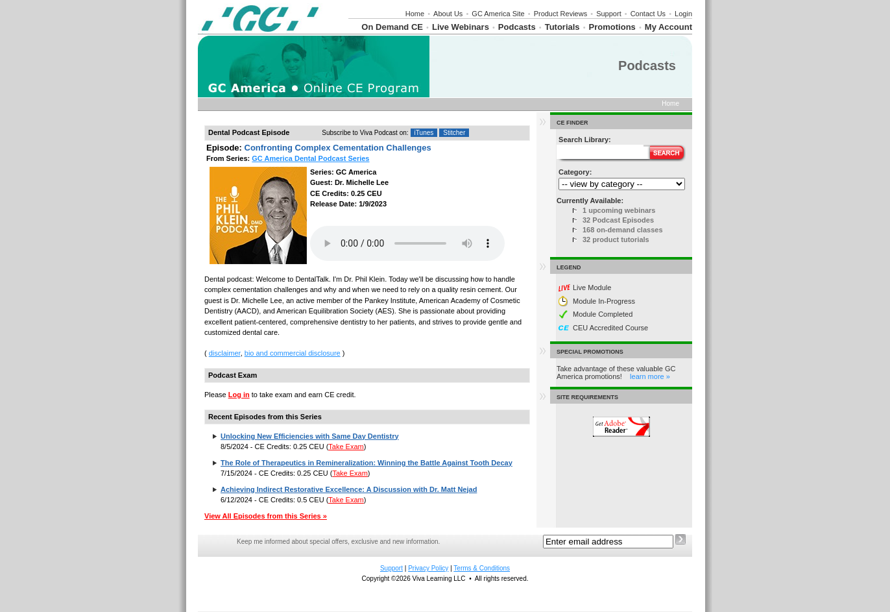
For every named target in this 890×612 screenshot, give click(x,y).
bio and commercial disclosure (293, 353)
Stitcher (454, 132)
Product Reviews (561, 14)
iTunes (424, 132)
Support (608, 14)
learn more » (650, 376)
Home (414, 14)
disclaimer (225, 353)
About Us (448, 14)
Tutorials (562, 27)
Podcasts (517, 27)
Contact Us (648, 14)
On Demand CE (392, 27)
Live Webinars (460, 27)
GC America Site (498, 14)
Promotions (612, 27)
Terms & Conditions (481, 568)
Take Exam (345, 446)
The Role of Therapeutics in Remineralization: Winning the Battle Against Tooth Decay (366, 463)
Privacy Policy (428, 568)
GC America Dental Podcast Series (310, 158)
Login (683, 14)
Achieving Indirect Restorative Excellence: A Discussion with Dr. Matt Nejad (349, 489)
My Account (668, 27)
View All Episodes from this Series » (265, 516)
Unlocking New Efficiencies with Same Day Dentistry (309, 436)
